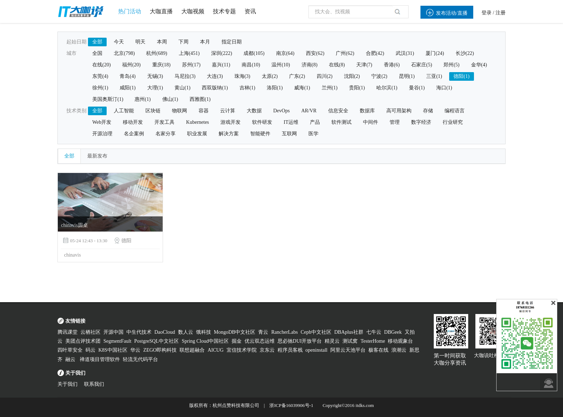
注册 (500, 12)
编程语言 (455, 110)
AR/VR (309, 110)
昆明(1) (407, 76)
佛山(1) (170, 99)
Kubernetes (197, 122)
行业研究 (453, 122)
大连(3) (215, 76)
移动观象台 (400, 341)
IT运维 (291, 122)
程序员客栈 (290, 350)
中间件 (370, 122)
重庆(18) (161, 64)
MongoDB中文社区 (235, 332)
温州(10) (280, 64)
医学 (313, 133)
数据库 (367, 110)
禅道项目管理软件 (100, 359)
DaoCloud (164, 332)
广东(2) (297, 76)
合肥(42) (375, 53)
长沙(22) (465, 53)
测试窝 (350, 341)
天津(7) (364, 64)
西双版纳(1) (215, 87)
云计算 (227, 110)
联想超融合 (192, 350)
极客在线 (378, 350)
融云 (71, 359)
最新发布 (97, 156)
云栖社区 (90, 332)
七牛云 (373, 332)
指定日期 (232, 41)
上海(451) (189, 53)
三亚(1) (434, 76)
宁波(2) (379, 76)
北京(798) (124, 53)
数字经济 (421, 122)
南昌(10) (251, 64)
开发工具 (164, 122)
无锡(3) (155, 76)
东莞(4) (100, 76)
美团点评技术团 (83, 341)
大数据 (254, 110)
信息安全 (338, 110)
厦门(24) (434, 53)
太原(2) (270, 76)
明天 (140, 41)
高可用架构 (398, 110)
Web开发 (101, 122)
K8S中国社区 (112, 350)
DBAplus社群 (348, 332)
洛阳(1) (275, 87)
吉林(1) (247, 87)
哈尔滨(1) (386, 87)
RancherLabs (284, 332)
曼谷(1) (417, 87)
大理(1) (155, 87)
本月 (205, 41)
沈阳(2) (352, 76)
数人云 (185, 332)
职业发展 (197, 133)
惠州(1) (142, 99)
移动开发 (133, 122)
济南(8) (309, 64)
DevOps (281, 110)
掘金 (237, 341)
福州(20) (131, 64)
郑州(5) (451, 64)
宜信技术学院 (242, 350)
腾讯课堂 (67, 332)
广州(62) (345, 53)
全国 (97, 53)
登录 (486, 12)
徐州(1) (100, 87)
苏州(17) (191, 64)
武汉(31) (405, 53)
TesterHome (372, 341)
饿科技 (203, 332)
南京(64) (285, 53)
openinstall (316, 350)
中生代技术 (139, 332)
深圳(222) (221, 53)
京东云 (267, 350)
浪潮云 (398, 350)
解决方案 (229, 133)
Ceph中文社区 (316, 332)
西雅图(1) (200, 99)
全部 (97, 41)
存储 (428, 110)
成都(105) (253, 53)
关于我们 (67, 384)
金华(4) (479, 64)
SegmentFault (117, 341)
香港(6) (392, 64)
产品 (315, 122)
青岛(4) (127, 76)
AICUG (215, 350)
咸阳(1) (127, 87)
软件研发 (262, 122)
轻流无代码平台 (140, 359)
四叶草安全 (70, 350)
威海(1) (302, 87)
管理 (395, 122)
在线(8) (337, 64)
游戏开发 (230, 122)
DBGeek (393, 332)
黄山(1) (182, 87)
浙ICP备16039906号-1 (291, 405)
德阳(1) (461, 76)
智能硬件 (260, 133)
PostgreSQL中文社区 (156, 341)
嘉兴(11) (221, 64)
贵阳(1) (357, 87)
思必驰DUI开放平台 (300, 341)
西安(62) (315, 53)
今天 (119, 41)
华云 (135, 350)
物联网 (179, 110)
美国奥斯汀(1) (107, 99)
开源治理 (102, 133)
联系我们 (94, 384)
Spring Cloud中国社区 (205, 341)
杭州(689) (156, 53)
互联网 (289, 133)
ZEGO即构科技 (160, 350)
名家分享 (165, 133)
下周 (183, 41)
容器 (204, 110)
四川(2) (324, 76)
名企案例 (134, 133)
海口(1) (444, 87)
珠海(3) (242, 76)
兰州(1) (330, 87)
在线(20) (101, 64)
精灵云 (332, 341)
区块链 (152, 110)
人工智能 (124, 110)
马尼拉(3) (185, 76)
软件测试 (341, 122)
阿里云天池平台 (348, 350)
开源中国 (113, 332)
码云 (90, 350)
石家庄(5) (421, 64)
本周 (162, 41)
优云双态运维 (260, 341)
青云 (263, 332)
